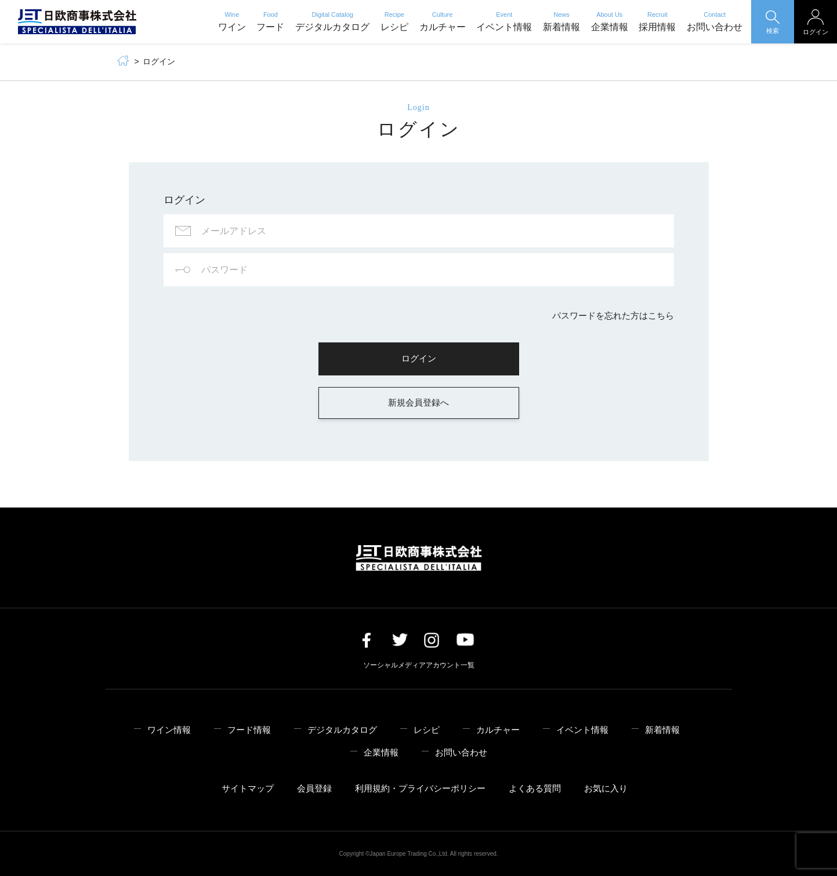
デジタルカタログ (332, 21)
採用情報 (657, 21)
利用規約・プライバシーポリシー (420, 788)
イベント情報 (504, 21)
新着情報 (561, 21)
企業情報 (609, 21)
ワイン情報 (169, 730)
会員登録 (314, 788)
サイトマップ (248, 788)
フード (270, 21)
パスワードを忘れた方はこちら (613, 315)
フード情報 (249, 730)
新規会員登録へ (418, 402)
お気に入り (606, 788)
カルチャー (442, 21)
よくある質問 (535, 788)
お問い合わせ (714, 21)
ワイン (232, 21)
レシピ (394, 21)
